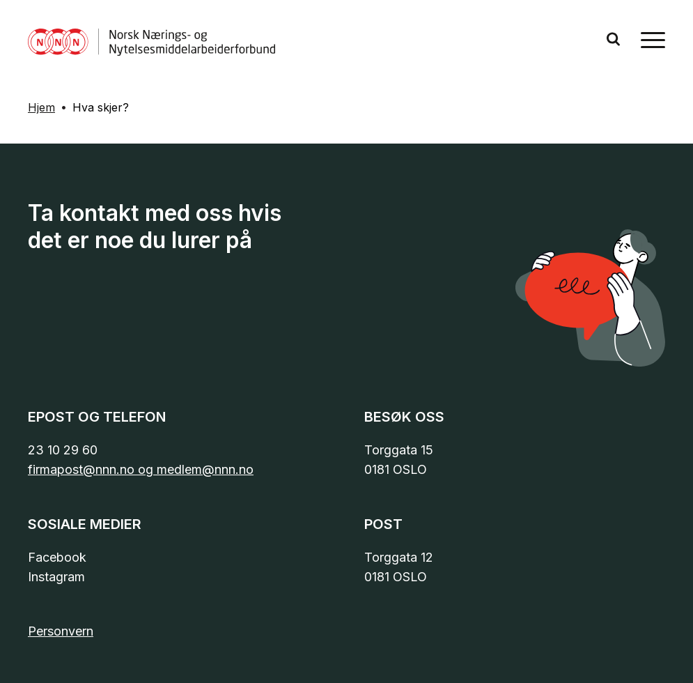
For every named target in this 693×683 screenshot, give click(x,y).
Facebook (57, 557)
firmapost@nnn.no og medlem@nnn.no (141, 469)
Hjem (41, 107)
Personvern (60, 631)
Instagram (56, 576)
